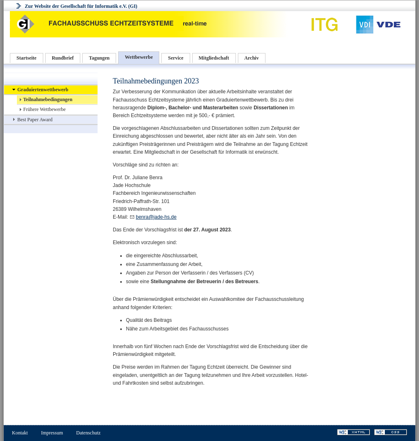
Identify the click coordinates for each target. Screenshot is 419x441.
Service (175, 58)
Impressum (52, 433)
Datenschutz (88, 433)
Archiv (251, 58)
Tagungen (99, 58)
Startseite (26, 58)
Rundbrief (63, 58)
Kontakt (20, 433)
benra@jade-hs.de (156, 217)
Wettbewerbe (139, 57)
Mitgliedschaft (214, 58)
